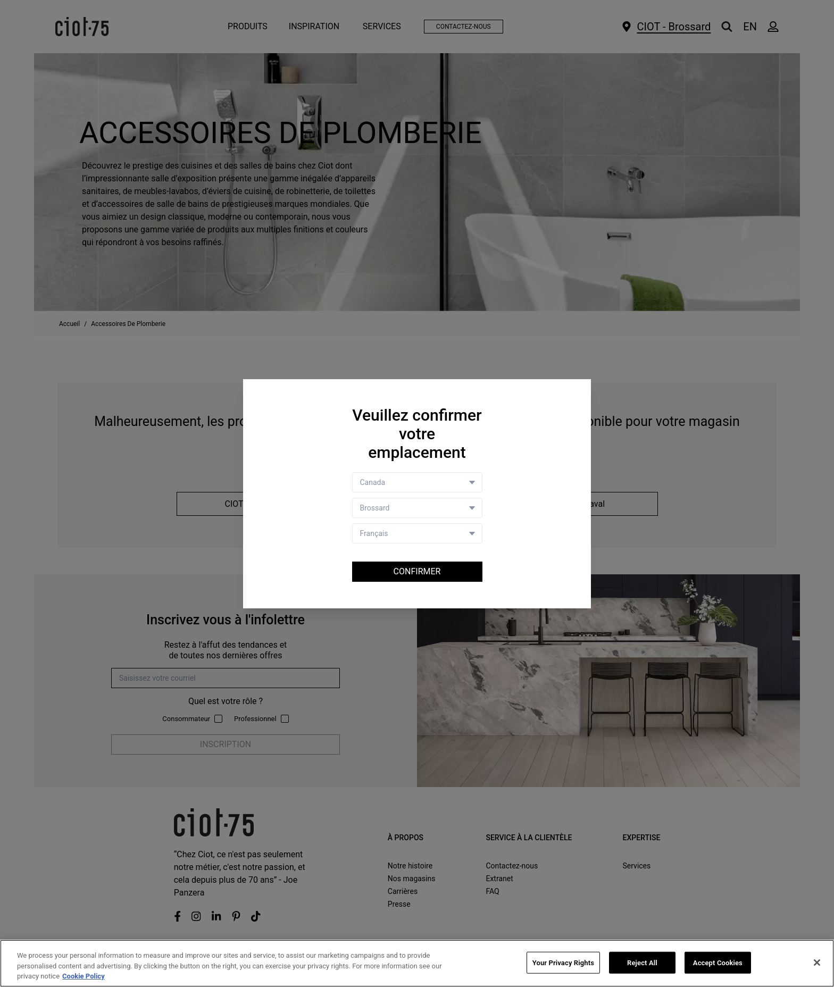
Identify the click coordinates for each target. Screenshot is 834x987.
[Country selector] (417, 482)
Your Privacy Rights (563, 963)
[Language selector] (417, 533)
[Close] (817, 962)
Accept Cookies (718, 963)
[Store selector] (417, 508)
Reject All (642, 963)
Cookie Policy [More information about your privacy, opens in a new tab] (83, 977)
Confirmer (417, 571)
